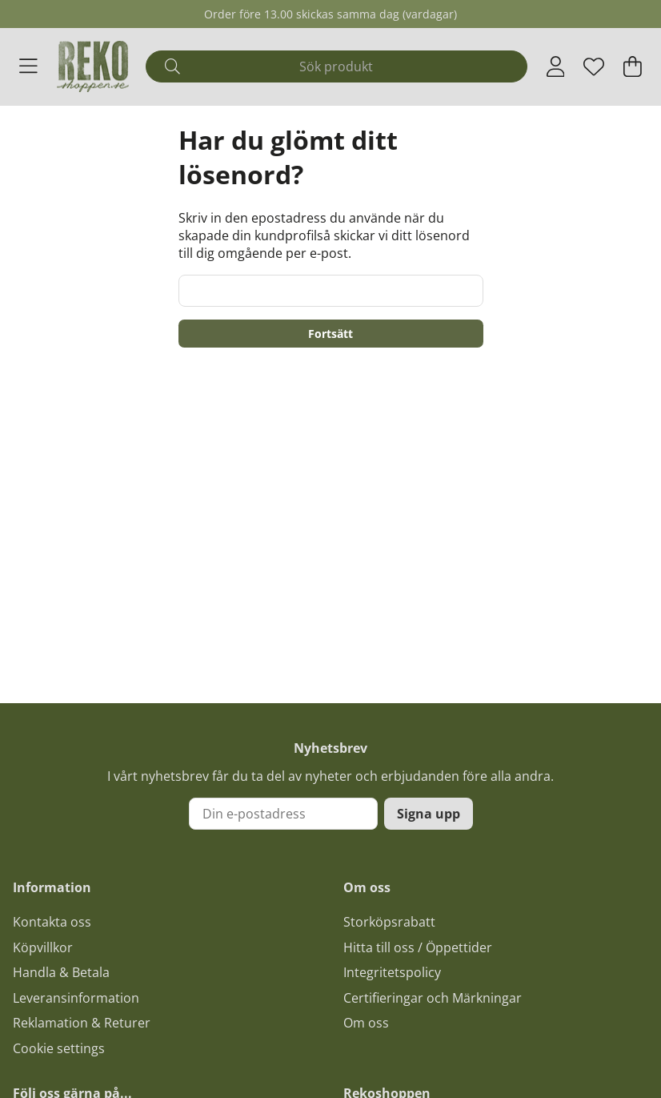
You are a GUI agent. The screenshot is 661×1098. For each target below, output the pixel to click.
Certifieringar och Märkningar (432, 998)
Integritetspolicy (392, 972)
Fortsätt (330, 333)
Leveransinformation (76, 998)
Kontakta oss (52, 922)
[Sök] (336, 66)
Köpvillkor (43, 947)
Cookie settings (59, 1048)
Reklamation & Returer (81, 1023)
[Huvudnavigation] (28, 66)
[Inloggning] (555, 66)
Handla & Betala (61, 972)
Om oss (366, 1023)
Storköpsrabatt (389, 922)
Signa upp (428, 813)
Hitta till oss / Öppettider (417, 947)
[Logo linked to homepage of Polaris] (93, 66)
